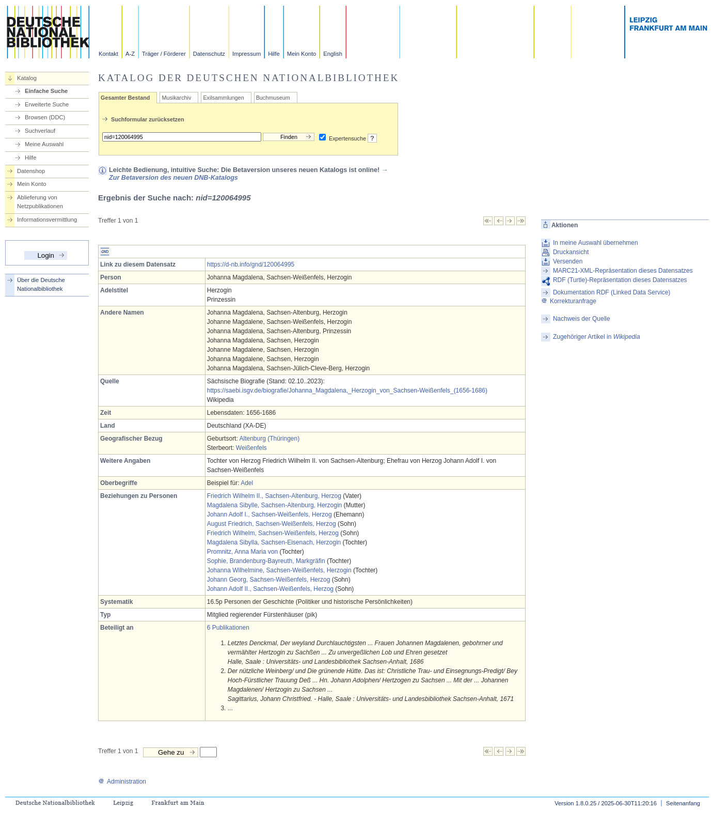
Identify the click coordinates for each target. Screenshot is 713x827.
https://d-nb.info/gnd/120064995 (250, 264)
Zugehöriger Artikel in (596, 336)
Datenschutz (209, 54)
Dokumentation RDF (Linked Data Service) (611, 292)
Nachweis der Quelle (581, 318)
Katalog (27, 78)
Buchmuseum (273, 98)
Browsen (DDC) (45, 117)
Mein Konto (301, 54)
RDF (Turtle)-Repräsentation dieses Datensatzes (620, 280)
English (332, 54)
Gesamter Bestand (125, 98)
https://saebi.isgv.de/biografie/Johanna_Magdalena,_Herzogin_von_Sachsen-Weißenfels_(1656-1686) (347, 390)
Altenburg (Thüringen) (269, 438)
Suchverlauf (40, 131)
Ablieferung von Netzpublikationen (40, 201)
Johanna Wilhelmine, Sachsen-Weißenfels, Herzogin (279, 570)
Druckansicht (571, 252)
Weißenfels (251, 447)
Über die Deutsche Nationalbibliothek (41, 284)
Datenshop (31, 171)
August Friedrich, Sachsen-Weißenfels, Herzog (271, 523)
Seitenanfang (683, 803)
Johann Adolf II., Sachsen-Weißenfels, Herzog (270, 588)
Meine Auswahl (44, 144)
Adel (247, 483)
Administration (122, 781)
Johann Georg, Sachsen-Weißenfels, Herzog (268, 579)
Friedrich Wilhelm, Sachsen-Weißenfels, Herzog (273, 533)
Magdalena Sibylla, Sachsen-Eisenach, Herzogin (274, 542)
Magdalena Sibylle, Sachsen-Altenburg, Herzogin (274, 505)
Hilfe (273, 54)
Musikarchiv (176, 98)
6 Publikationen (228, 627)
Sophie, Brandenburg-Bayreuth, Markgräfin (266, 561)
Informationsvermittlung (47, 219)
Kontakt (108, 54)
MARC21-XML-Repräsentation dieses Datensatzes (623, 270)
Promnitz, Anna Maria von (242, 551)
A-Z (130, 54)
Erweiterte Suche (47, 104)
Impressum (246, 54)
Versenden (567, 261)
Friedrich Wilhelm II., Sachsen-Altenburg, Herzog (274, 496)
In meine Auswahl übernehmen (595, 242)
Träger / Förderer (164, 54)
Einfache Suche (46, 91)
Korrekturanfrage (568, 301)
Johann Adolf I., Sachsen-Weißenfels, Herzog (269, 514)
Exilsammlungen (223, 98)
